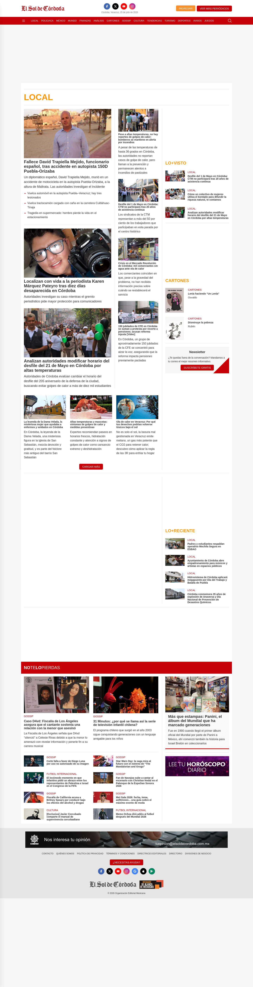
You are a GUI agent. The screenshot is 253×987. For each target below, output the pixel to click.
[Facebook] (107, 6)
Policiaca (47, 20)
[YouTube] (124, 6)
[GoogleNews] (135, 871)
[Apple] (143, 871)
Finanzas (85, 20)
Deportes (184, 20)
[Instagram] (132, 6)
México (60, 20)
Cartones (113, 20)
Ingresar (186, 8)
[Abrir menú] (23, 20)
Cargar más (91, 466)
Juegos (209, 20)
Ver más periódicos (214, 8)
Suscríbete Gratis (197, 367)
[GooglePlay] (152, 871)
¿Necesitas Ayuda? (126, 862)
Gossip (126, 20)
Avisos (197, 20)
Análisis (99, 20)
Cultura (139, 20)
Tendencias (154, 20)
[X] (115, 6)
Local (34, 20)
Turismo (170, 20)
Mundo (72, 20)
